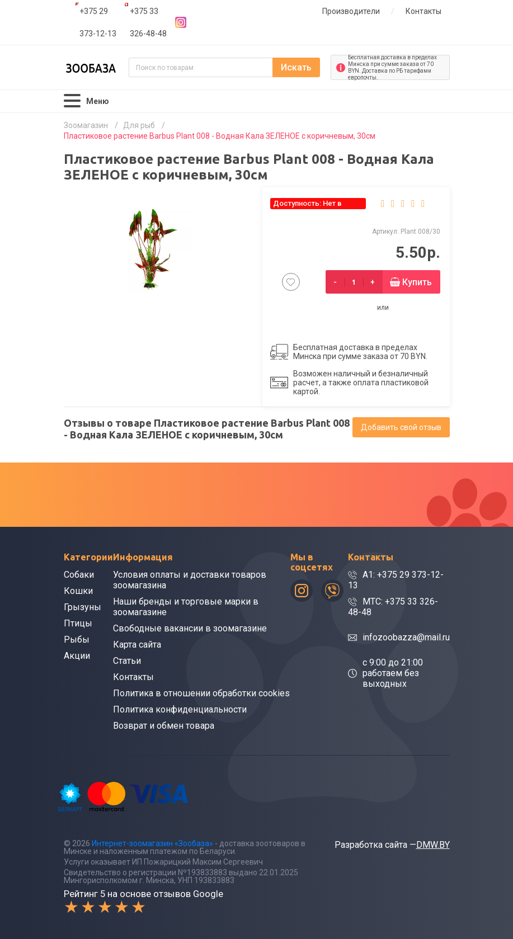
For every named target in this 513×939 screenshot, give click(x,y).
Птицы (78, 623)
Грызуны (82, 607)
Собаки (79, 574)
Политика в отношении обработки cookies (201, 693)
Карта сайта (137, 644)
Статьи (127, 660)
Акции (77, 655)
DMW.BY (433, 844)
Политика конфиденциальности (180, 709)
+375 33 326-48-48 (148, 22)
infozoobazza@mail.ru (406, 637)
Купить (417, 282)
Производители (351, 11)
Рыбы (77, 639)
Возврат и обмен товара (163, 725)
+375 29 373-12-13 (97, 22)
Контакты (423, 11)
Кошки (78, 591)
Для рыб (139, 125)
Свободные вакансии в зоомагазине (190, 628)
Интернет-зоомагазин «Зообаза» (152, 843)
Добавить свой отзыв (401, 427)
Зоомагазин (86, 125)
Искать (296, 67)
